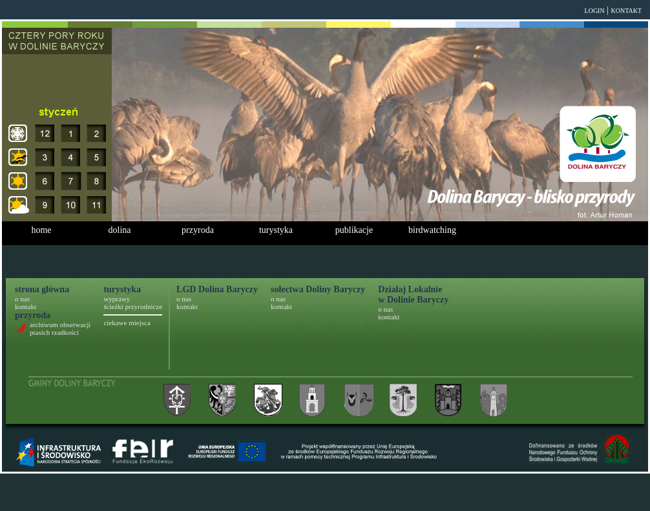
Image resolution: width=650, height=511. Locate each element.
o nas (22, 299)
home (41, 230)
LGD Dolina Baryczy (217, 289)
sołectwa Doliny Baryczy (318, 289)
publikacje (354, 230)
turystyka (276, 230)
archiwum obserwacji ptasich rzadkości (60, 328)
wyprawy (116, 299)
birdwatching (432, 230)
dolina (120, 230)
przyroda (198, 230)
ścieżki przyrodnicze (132, 306)
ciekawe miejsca (126, 322)
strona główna (42, 289)
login (595, 10)
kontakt (626, 10)
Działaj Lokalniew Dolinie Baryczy (413, 295)
